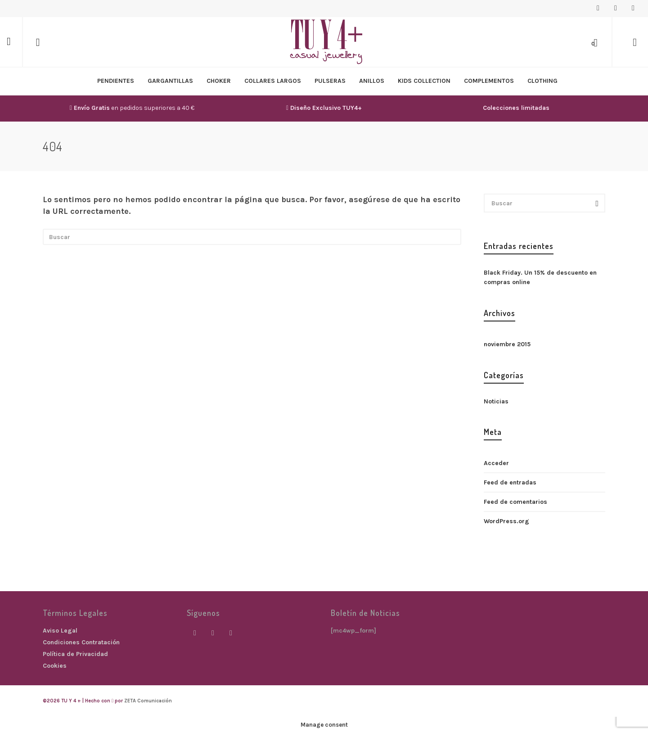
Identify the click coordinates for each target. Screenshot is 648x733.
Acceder (496, 463)
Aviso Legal (60, 630)
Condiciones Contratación (81, 642)
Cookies (55, 666)
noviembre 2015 (507, 344)
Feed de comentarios (515, 502)
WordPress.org (506, 521)
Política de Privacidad (75, 654)
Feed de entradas (510, 482)
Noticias (496, 401)
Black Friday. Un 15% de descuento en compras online (540, 277)
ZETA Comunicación (148, 701)
